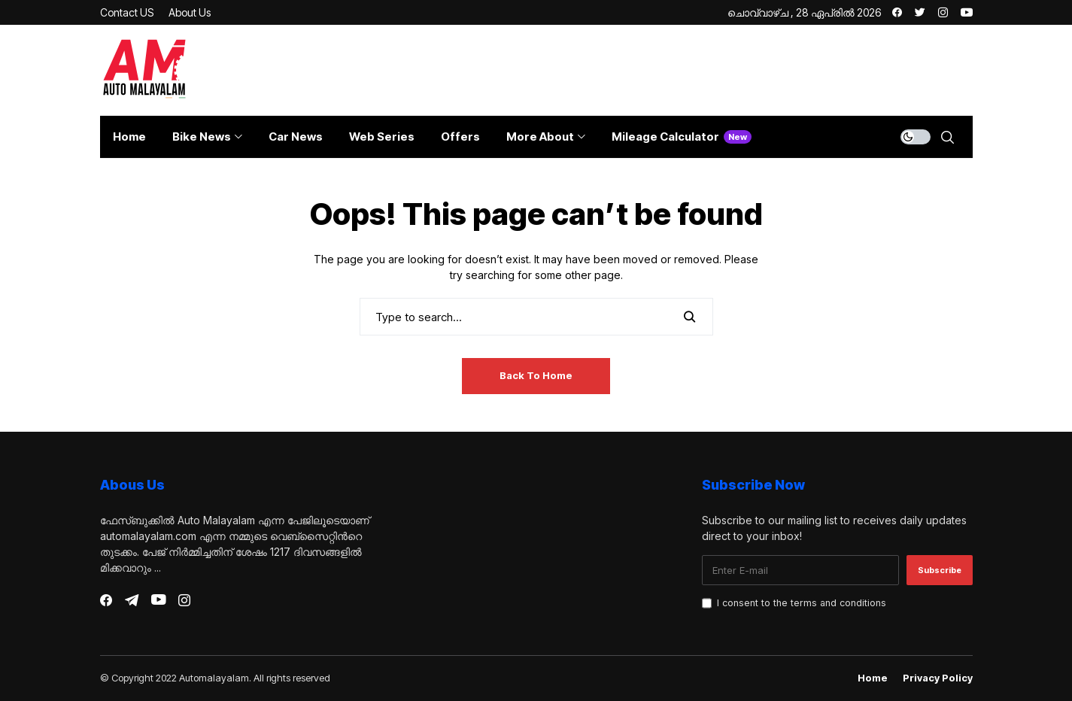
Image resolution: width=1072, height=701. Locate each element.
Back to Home (536, 375)
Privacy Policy (938, 678)
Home (873, 678)
